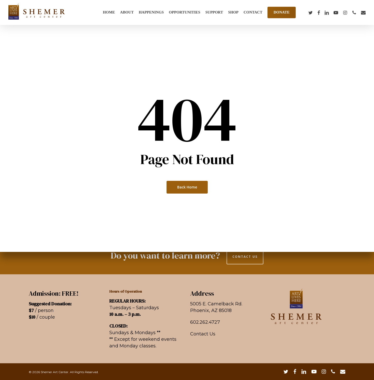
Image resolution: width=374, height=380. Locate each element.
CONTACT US (245, 256)
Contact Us (202, 334)
